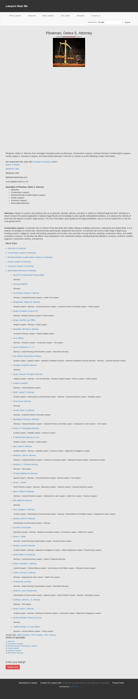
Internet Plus (74, 687)
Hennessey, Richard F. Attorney (26, 293)
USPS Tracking (23, 635)
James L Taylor (19, 536)
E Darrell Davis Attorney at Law (26, 437)
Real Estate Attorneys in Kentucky (22, 270)
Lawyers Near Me (17, 6)
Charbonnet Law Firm (22, 582)
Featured (32, 16)
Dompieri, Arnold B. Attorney (25, 365)
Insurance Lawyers (14, 650)
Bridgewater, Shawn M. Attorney (26, 302)
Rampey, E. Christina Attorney (25, 464)
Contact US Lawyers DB (74, 683)
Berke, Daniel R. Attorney (23, 392)
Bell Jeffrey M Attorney (22, 500)
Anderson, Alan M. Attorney (24, 455)
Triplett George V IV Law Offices (26, 627)
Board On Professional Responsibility (28, 275)
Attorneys (11, 641)
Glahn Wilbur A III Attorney (24, 554)
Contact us (95, 16)
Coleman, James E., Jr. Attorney (26, 600)
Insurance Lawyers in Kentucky (21, 266)
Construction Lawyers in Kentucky (22, 253)
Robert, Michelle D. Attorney (25, 564)
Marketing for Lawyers (28, 683)
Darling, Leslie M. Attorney (24, 518)
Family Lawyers (13, 648)
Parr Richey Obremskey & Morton (27, 356)
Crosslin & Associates (22, 527)
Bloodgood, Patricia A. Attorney (26, 419)
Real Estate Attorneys (15, 653)
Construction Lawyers (15, 644)
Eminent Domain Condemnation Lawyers (22, 646)
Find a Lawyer (17, 15)
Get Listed (65, 16)
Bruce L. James (19, 482)
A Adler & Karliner (20, 383)
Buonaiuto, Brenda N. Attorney (26, 329)
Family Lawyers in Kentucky (19, 262)
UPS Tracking (37, 635)
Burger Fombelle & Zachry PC (25, 311)
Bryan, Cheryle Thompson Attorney (27, 374)
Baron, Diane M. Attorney (23, 491)
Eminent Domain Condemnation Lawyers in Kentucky (30, 257)
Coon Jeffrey (18, 338)
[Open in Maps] (12, 164)
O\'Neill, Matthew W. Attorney (25, 473)
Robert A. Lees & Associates (25, 591)
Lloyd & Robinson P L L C (23, 347)
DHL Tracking (50, 635)
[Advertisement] (16, 110)
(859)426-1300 (12, 169)
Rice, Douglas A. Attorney (23, 509)
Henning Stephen (20, 284)
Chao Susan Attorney (22, 401)
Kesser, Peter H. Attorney (23, 410)
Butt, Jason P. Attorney (22, 446)
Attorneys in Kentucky (17, 248)
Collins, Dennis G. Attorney (24, 573)
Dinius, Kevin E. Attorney (23, 609)
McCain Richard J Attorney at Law (27, 618)
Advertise (80, 16)
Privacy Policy (118, 683)
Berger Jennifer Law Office (24, 320)
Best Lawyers (48, 16)
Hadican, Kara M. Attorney (24, 545)
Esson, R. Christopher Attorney (26, 428)
